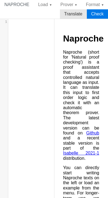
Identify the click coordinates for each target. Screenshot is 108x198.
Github (92, 133)
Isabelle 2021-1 (81, 153)
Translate (73, 14)
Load (43, 4)
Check (97, 14)
